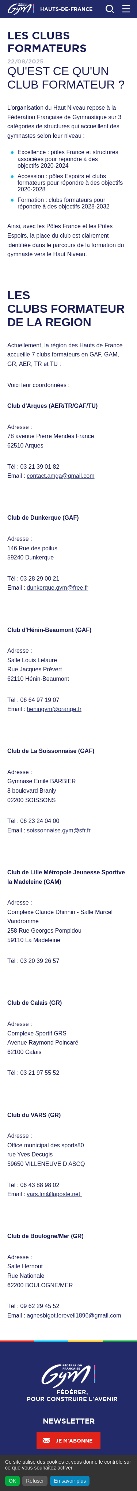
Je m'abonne (67, 1441)
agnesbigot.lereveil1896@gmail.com (74, 1315)
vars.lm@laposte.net (53, 1194)
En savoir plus (70, 1481)
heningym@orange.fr (54, 709)
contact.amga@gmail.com (60, 476)
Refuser (35, 1481)
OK (12, 1481)
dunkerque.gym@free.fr (57, 588)
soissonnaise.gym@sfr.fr (59, 830)
